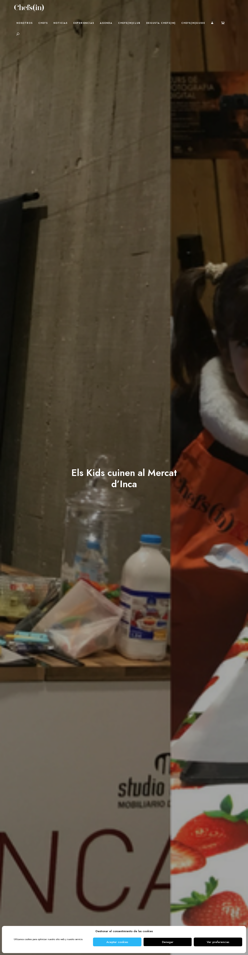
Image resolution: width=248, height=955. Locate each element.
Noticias (60, 23)
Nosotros (24, 23)
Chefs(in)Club (129, 23)
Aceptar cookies (117, 942)
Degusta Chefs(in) (161, 23)
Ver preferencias (218, 942)
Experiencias (83, 23)
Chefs (43, 23)
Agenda (106, 23)
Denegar (167, 942)
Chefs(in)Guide (193, 23)
